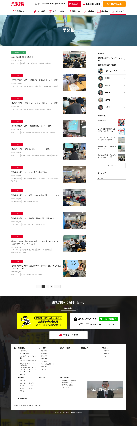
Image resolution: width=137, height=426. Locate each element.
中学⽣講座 (44, 353)
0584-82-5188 (87, 319)
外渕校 (22, 385)
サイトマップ (38, 405)
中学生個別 (44, 369)
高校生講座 (44, 351)
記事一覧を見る (111, 165)
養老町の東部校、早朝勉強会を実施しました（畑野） (107, 156)
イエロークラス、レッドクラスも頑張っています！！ (107, 139)
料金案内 (106, 353)
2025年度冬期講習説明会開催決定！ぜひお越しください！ (107, 130)
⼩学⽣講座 (44, 356)
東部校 (22, 388)
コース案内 (41, 11)
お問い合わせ (64, 377)
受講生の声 (76, 11)
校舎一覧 (22, 380)
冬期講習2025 (102, 120)
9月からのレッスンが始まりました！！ (107, 147)
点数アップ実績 (58, 11)
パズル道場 (44, 361)
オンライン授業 (24, 353)
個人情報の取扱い (28, 405)
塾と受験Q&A (22, 398)
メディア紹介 (24, 351)
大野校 (22, 391)
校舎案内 (104, 11)
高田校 (31, 385)
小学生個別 (44, 366)
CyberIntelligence (77, 412)
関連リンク (17, 405)
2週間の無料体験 (48, 321)
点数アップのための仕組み (28, 360)
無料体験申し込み (114, 4)
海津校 (31, 388)
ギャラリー (107, 356)
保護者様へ (107, 351)
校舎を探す (68, 308)
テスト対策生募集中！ (47, 364)
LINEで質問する (110, 319)
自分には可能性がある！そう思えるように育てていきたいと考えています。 (28, 369)
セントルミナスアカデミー (28, 383)
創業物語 (22, 374)
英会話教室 (44, 359)
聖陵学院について (23, 11)
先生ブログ (119, 11)
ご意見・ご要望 (70, 335)
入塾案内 (90, 11)
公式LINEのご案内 (67, 385)
